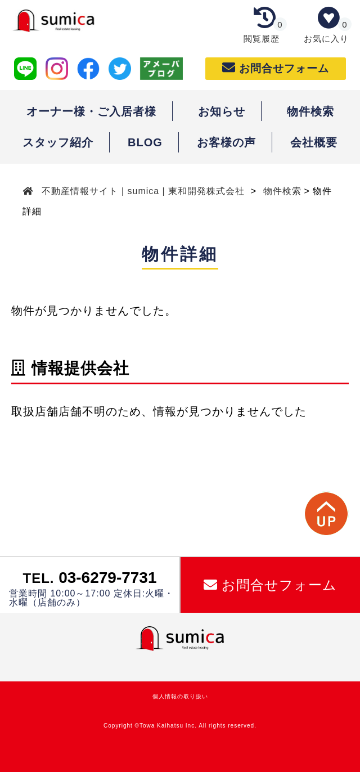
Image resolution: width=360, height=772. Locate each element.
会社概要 (314, 142)
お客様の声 (226, 142)
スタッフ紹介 (57, 142)
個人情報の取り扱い (180, 696)
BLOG (145, 142)
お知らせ (221, 111)
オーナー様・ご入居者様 (91, 111)
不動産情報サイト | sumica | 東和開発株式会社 (143, 191)
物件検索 (310, 111)
